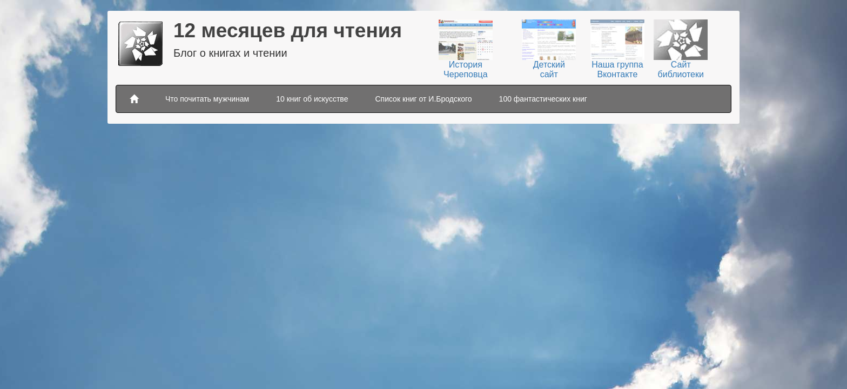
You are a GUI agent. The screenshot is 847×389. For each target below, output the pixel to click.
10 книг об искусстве (312, 99)
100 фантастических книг (543, 99)
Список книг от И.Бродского (423, 99)
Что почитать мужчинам (207, 99)
